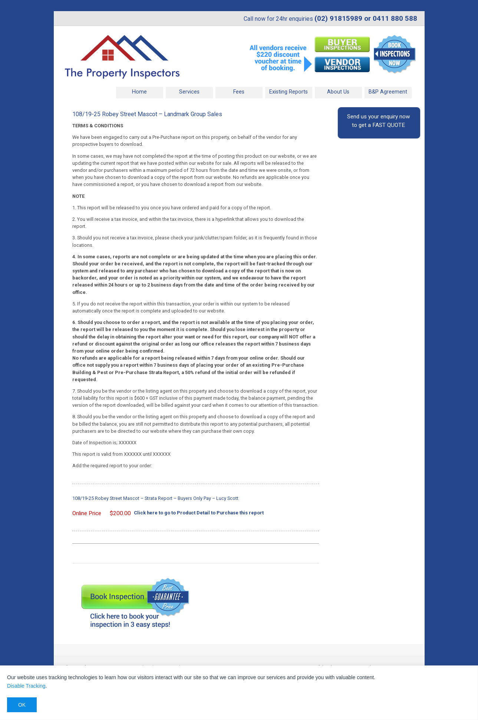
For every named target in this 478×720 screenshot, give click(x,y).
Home (139, 92)
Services (189, 91)
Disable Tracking (26, 686)
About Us (338, 92)
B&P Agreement (388, 92)
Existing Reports (288, 92)
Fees (238, 92)
